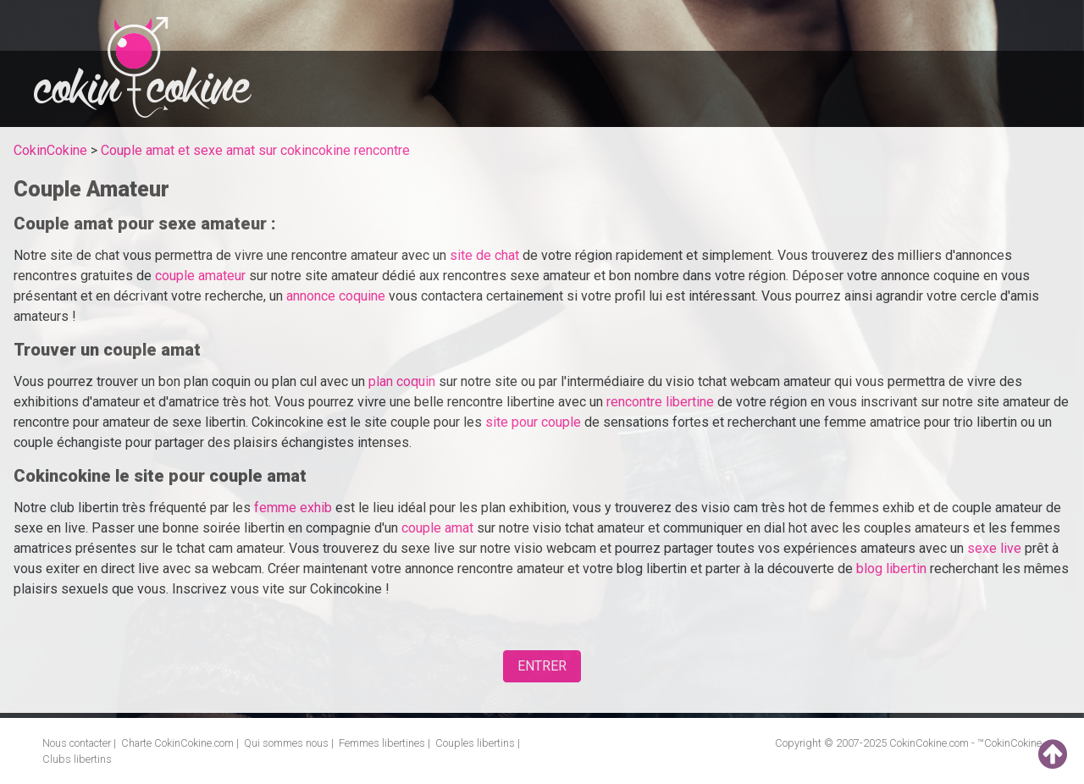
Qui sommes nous (286, 743)
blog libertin (891, 568)
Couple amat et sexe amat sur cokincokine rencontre (255, 150)
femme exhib (293, 508)
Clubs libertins (77, 759)
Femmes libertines (382, 743)
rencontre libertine (660, 402)
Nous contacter (76, 743)
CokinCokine (50, 150)
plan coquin (401, 381)
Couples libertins (475, 743)
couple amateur (200, 276)
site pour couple (533, 422)
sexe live (994, 548)
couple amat (437, 528)
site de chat (484, 255)
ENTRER (542, 666)
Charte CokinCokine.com (177, 743)
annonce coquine (335, 296)
